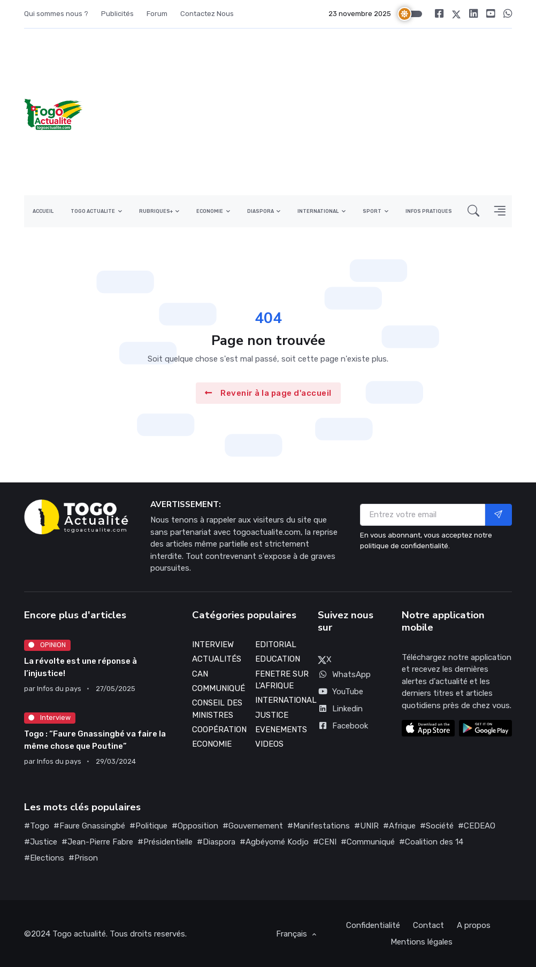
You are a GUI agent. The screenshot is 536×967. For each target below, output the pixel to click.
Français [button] (292, 934)
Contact (428, 925)
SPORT (372, 211)
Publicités (117, 14)
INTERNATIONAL (318, 211)
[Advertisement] (340, 112)
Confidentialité (373, 925)
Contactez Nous (207, 14)
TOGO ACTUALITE (93, 211)
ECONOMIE (209, 211)
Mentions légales (421, 942)
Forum (157, 14)
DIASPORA (260, 211)
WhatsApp (344, 674)
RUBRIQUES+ (156, 211)
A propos (474, 925)
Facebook (343, 726)
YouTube (340, 691)
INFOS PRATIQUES (428, 211)
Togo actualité (79, 934)
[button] (473, 211)
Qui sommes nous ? (56, 14)
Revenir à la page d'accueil (268, 393)
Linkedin (340, 708)
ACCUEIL (43, 211)
